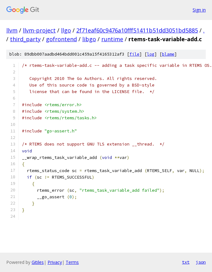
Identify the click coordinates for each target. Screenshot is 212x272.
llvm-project (39, 30)
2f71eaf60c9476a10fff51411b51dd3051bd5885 (137, 30)
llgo (66, 30)
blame (168, 54)
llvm (12, 30)
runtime (112, 39)
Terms (72, 262)
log (150, 54)
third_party (25, 39)
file (134, 54)
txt (185, 262)
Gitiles (38, 262)
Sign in (199, 10)
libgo (89, 39)
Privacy (55, 262)
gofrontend (61, 39)
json (201, 262)
